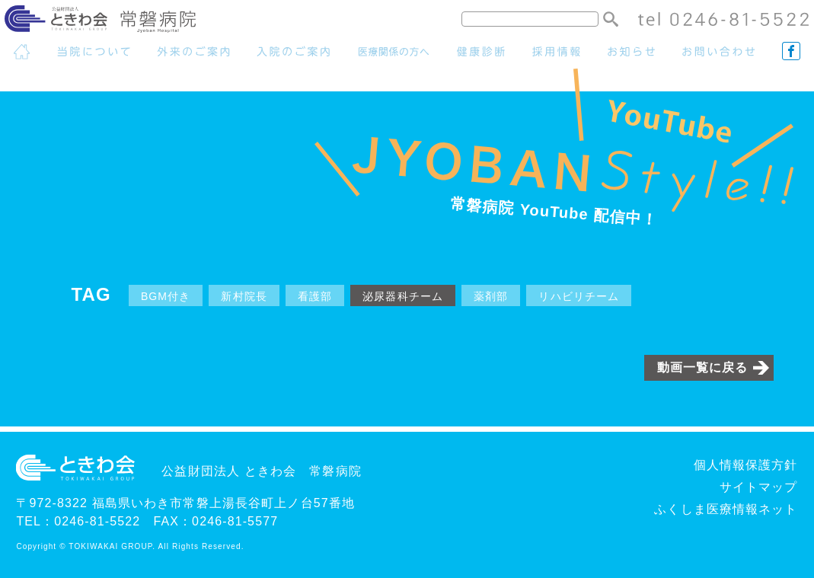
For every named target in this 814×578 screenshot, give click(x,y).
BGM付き (166, 296)
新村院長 (244, 296)
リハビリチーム (578, 296)
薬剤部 (491, 296)
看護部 (315, 296)
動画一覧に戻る (703, 367)
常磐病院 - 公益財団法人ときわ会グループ (111, 22)
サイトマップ (759, 487)
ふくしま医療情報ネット (725, 509)
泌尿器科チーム (402, 296)
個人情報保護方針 (746, 464)
